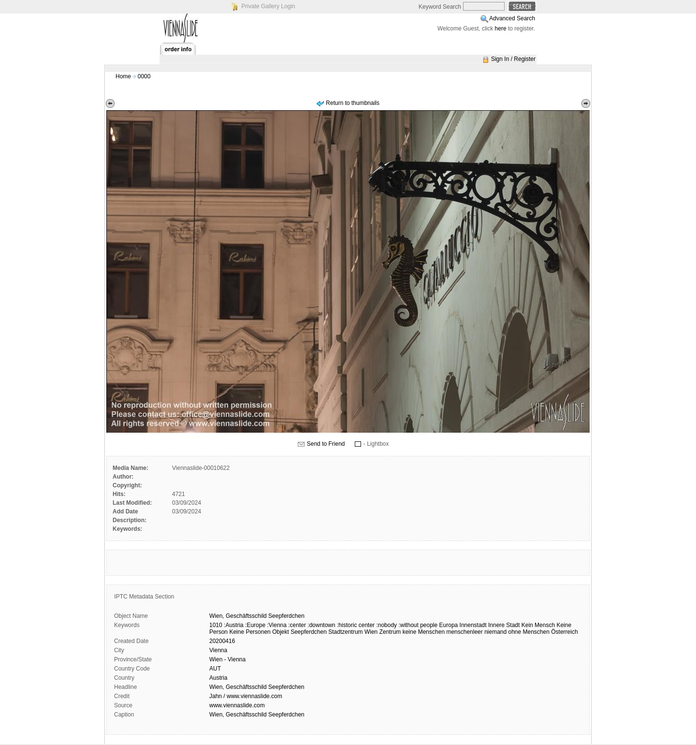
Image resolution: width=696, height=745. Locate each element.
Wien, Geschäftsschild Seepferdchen (256, 687)
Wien (370, 631)
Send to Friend (326, 443)
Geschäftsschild (246, 616)
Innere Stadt (504, 625)
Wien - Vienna (227, 659)
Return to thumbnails (352, 103)
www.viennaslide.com (237, 705)
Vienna (218, 650)
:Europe (255, 625)
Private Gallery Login (268, 6)
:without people (417, 625)
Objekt (280, 631)
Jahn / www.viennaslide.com (245, 696)
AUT (215, 668)
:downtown (321, 625)
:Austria (234, 625)
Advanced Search (512, 18)
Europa (448, 625)
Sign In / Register (513, 59)
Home (123, 76)
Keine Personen (249, 631)
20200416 (222, 641)
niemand (495, 631)
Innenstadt (473, 625)
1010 (215, 625)
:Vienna (276, 625)
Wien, (216, 616)
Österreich (564, 631)
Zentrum (390, 631)
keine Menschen (424, 631)
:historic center (356, 625)
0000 (144, 76)
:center (297, 625)
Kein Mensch (538, 625)
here (501, 28)
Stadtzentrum (345, 631)
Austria (218, 677)
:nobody (386, 625)
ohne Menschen (529, 631)
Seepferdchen (286, 616)
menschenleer (464, 631)
